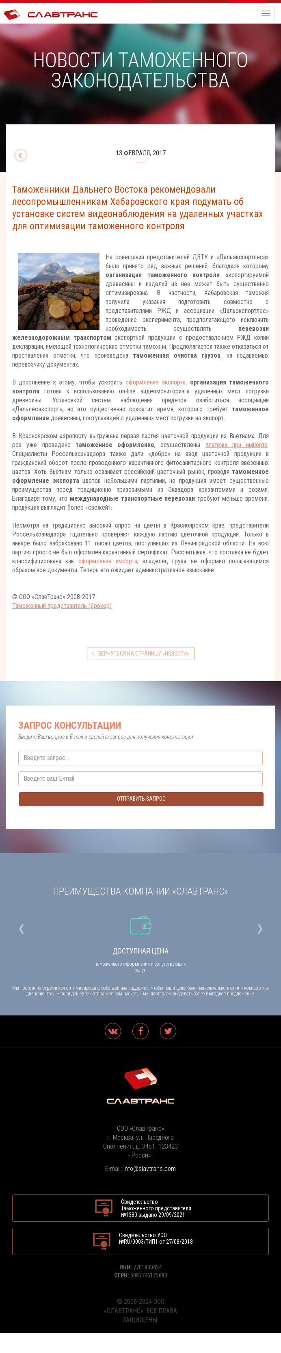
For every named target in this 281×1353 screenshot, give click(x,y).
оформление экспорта (155, 382)
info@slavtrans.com (149, 1169)
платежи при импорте (236, 445)
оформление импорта (107, 561)
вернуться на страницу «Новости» (140, 653)
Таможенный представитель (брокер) (62, 606)
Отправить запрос (141, 798)
